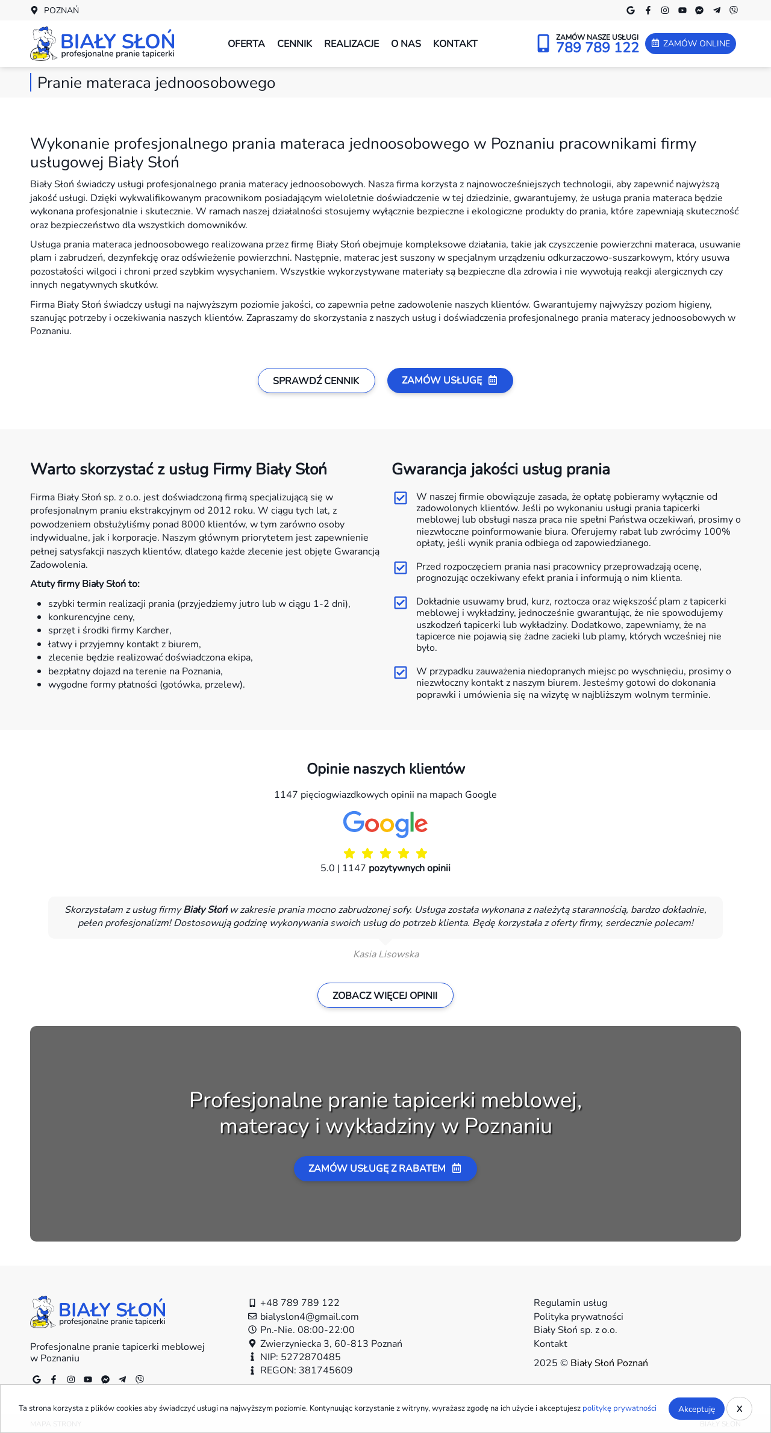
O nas (406, 43)
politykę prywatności (619, 1408)
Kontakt (455, 43)
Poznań (61, 10)
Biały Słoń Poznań (609, 1362)
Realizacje (351, 43)
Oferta (246, 43)
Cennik (294, 43)
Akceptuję (696, 1408)
